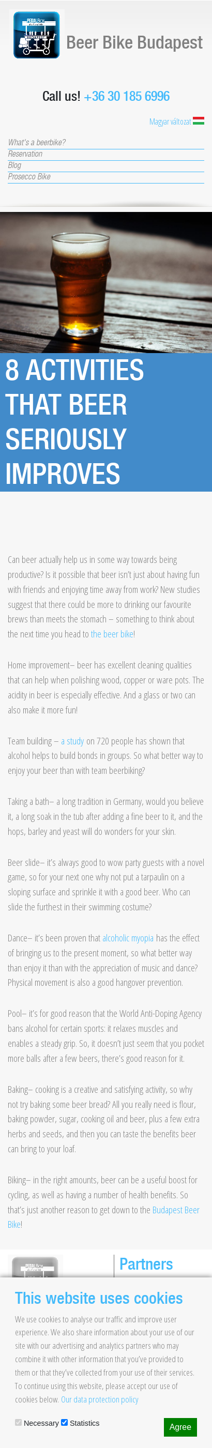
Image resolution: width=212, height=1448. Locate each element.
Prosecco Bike (29, 177)
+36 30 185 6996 (127, 96)
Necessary (37, 1423)
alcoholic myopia (128, 937)
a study (72, 741)
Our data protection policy (100, 1399)
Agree (180, 1427)
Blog (14, 166)
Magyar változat (176, 121)
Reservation (25, 154)
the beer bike (112, 634)
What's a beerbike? (36, 143)
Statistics (80, 1423)
